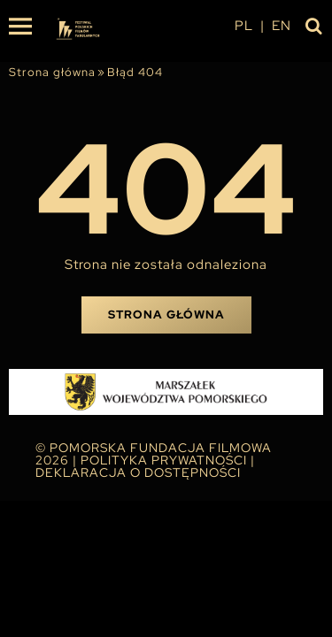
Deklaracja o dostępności (138, 472)
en (281, 26)
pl (244, 26)
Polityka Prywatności (164, 460)
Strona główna (52, 72)
